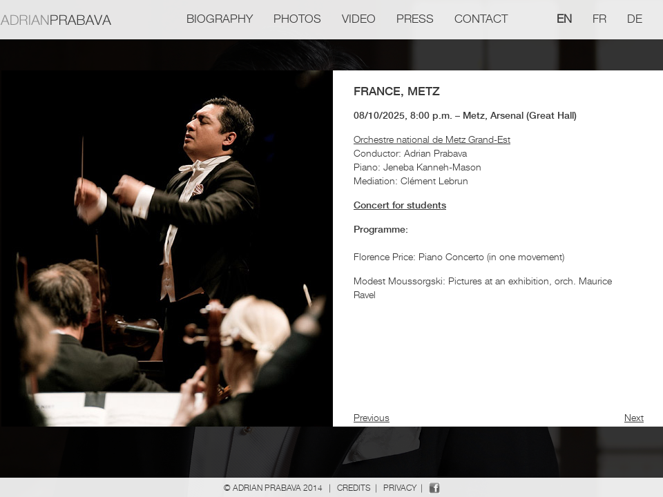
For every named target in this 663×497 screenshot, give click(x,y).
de (634, 19)
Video (359, 19)
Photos (297, 19)
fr (599, 19)
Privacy (399, 488)
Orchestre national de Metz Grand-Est (432, 139)
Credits (354, 488)
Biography (219, 19)
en (564, 19)
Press (415, 19)
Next (634, 417)
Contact (481, 19)
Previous (372, 417)
